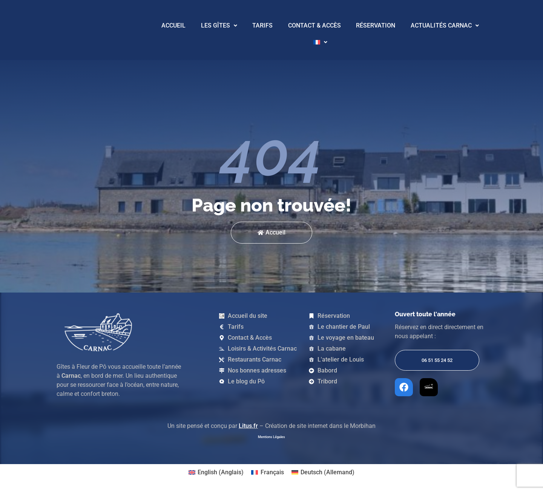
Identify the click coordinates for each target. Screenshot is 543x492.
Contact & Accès (314, 25)
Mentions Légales (271, 437)
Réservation (375, 25)
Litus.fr (248, 425)
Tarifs (262, 25)
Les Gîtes (219, 25)
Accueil (173, 25)
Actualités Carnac (445, 25)
